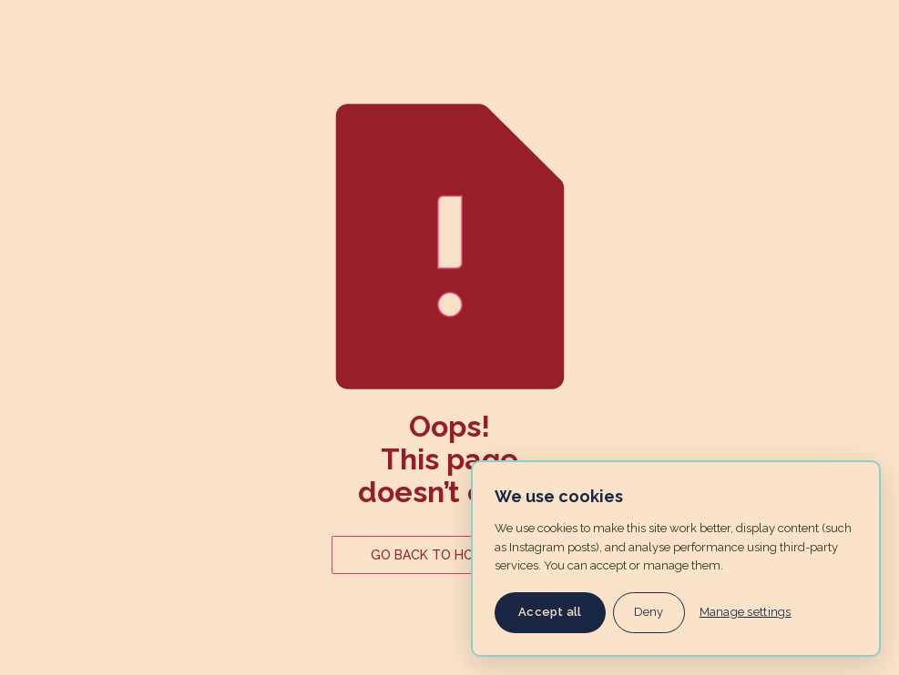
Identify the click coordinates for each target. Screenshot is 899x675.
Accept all (550, 612)
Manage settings (746, 612)
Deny (649, 612)
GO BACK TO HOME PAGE (449, 555)
